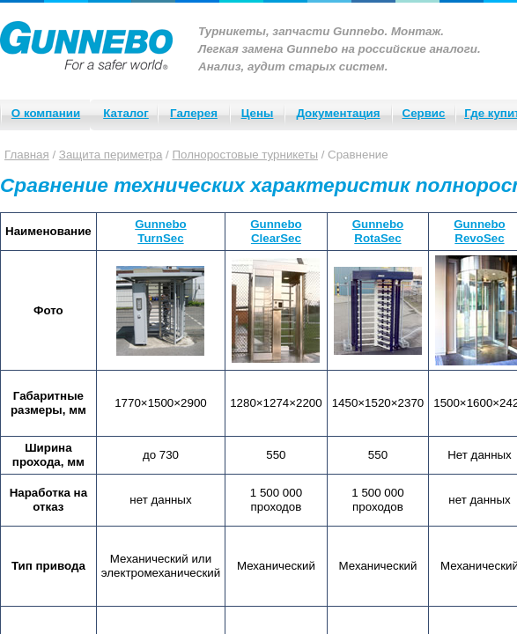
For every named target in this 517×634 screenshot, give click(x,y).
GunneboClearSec (276, 231)
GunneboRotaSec (378, 231)
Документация (338, 113)
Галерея (194, 113)
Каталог (126, 113)
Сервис (424, 113)
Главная (26, 154)
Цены (257, 113)
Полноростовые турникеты (245, 154)
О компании (45, 113)
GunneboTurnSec (161, 231)
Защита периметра (111, 154)
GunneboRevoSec (480, 231)
